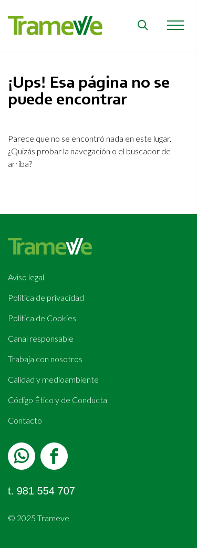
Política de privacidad (46, 297)
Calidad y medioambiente (53, 379)
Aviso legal (26, 277)
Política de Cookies (42, 318)
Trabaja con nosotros (45, 359)
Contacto (25, 420)
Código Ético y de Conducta (57, 400)
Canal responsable (41, 338)
